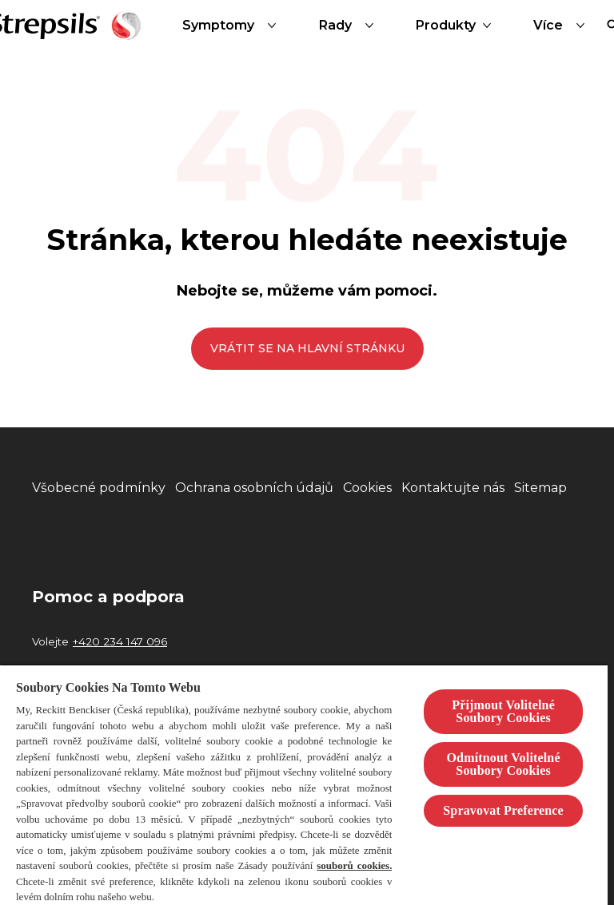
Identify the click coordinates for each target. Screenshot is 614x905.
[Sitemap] (540, 488)
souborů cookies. (354, 865)
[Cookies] (367, 488)
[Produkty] (446, 25)
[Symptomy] (232, 26)
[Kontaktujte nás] (452, 488)
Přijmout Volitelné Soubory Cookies (503, 711)
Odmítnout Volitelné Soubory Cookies (503, 764)
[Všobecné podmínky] (98, 488)
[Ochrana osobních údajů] (254, 488)
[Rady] (349, 26)
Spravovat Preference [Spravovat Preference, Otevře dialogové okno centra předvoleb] (503, 810)
